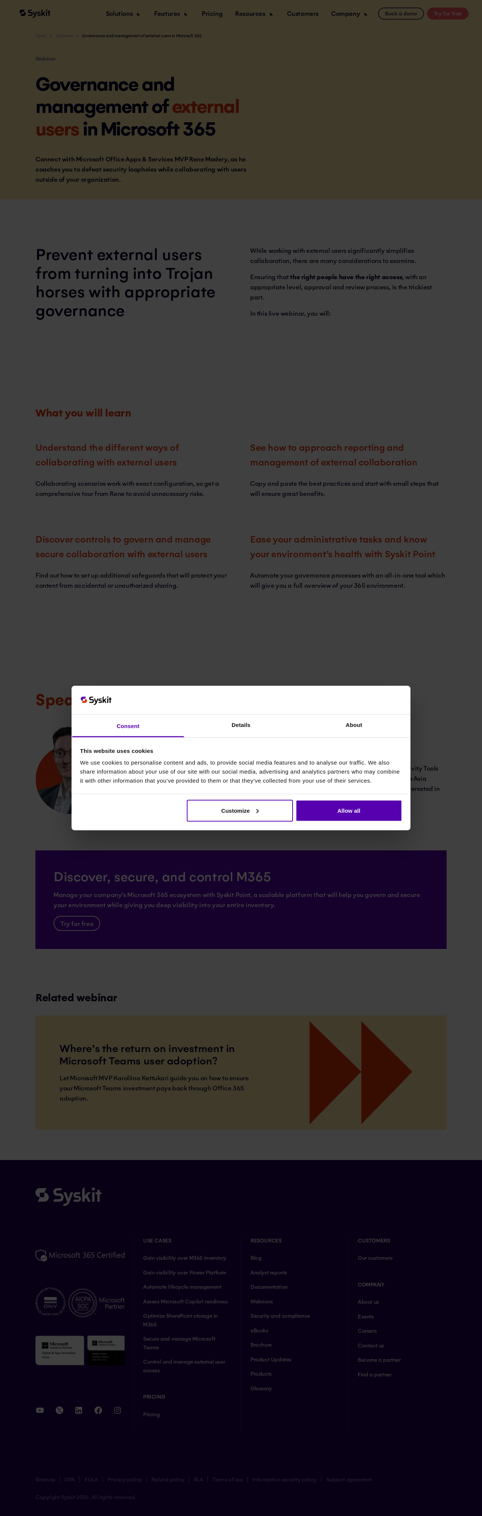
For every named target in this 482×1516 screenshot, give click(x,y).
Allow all (348, 810)
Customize (240, 810)
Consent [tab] (128, 726)
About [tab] (354, 725)
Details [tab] (241, 725)
